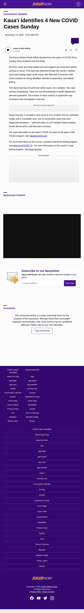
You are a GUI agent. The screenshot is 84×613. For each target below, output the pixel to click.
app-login (13, 381)
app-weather (32, 385)
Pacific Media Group (49, 587)
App (32, 376)
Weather (12, 417)
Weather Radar (32, 417)
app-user (13, 385)
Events (13, 397)
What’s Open (13, 421)
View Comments (42, 331)
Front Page (12, 401)
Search (32, 409)
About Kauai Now (32, 370)
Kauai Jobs (32, 401)
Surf (13, 413)
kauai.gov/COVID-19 (22, 145)
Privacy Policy (13, 409)
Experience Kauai (32, 397)
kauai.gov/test (35, 149)
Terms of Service (32, 413)
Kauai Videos (13, 405)
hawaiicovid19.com (38, 136)
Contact (32, 393)
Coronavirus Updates (15, 14)
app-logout (32, 381)
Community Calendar (13, 393)
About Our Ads (13, 376)
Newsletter (32, 405)
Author (13, 389)
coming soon (32, 389)
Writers (32, 421)
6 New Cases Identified (13, 371)
